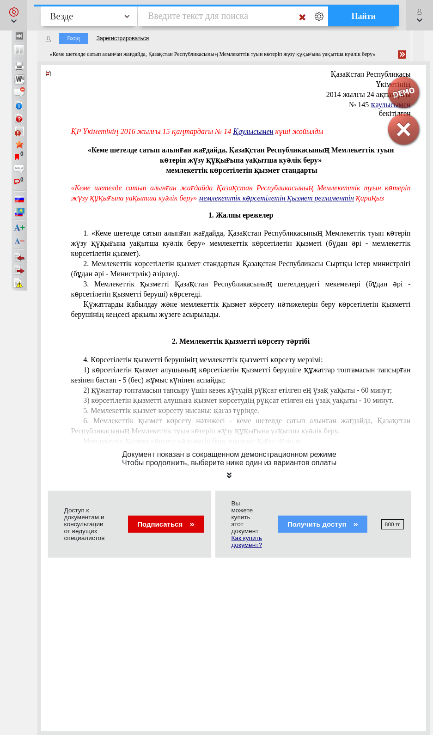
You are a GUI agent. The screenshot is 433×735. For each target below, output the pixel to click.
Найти (363, 16)
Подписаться (165, 524)
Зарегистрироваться (123, 38)
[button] (13, 15)
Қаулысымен (253, 131)
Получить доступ (322, 524)
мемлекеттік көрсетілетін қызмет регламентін (276, 198)
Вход (73, 38)
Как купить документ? (247, 541)
